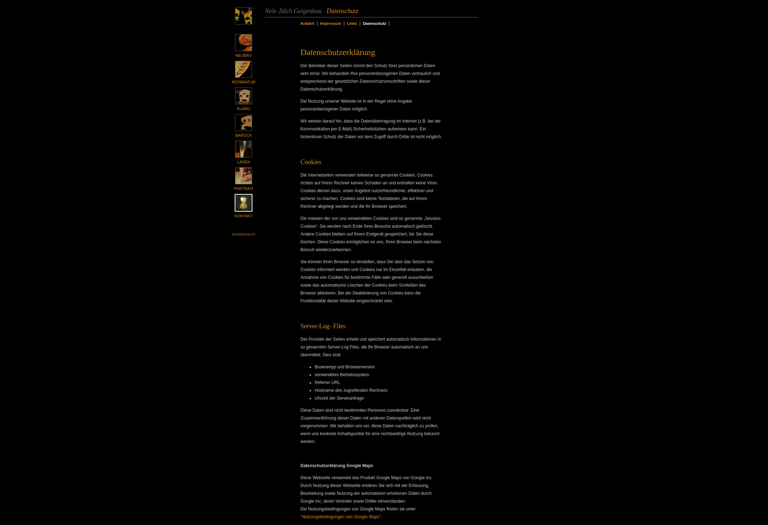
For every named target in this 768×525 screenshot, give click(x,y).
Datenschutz (243, 234)
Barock (243, 135)
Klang (243, 109)
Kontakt (243, 216)
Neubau (243, 55)
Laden (243, 162)
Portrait (243, 188)
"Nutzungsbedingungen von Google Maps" (340, 516)
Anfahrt (307, 23)
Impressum (330, 23)
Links (352, 23)
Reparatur (243, 82)
